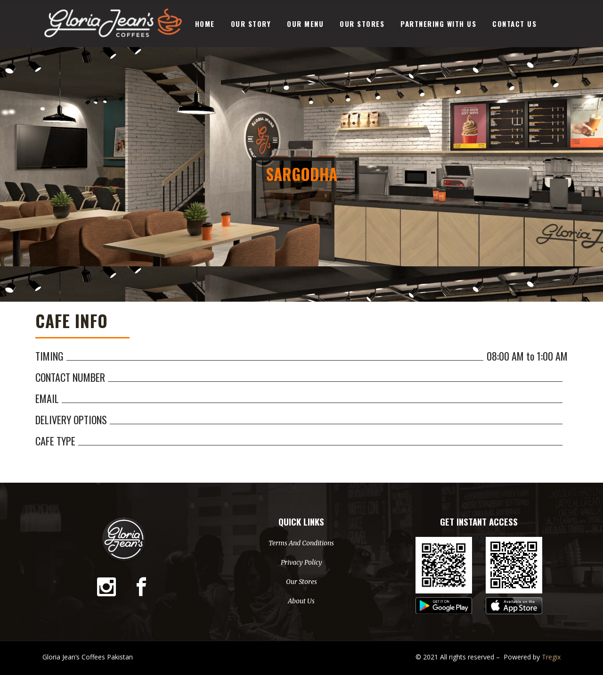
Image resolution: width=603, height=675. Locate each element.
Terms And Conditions (301, 543)
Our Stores (301, 581)
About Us (301, 601)
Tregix (551, 656)
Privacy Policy (301, 562)
